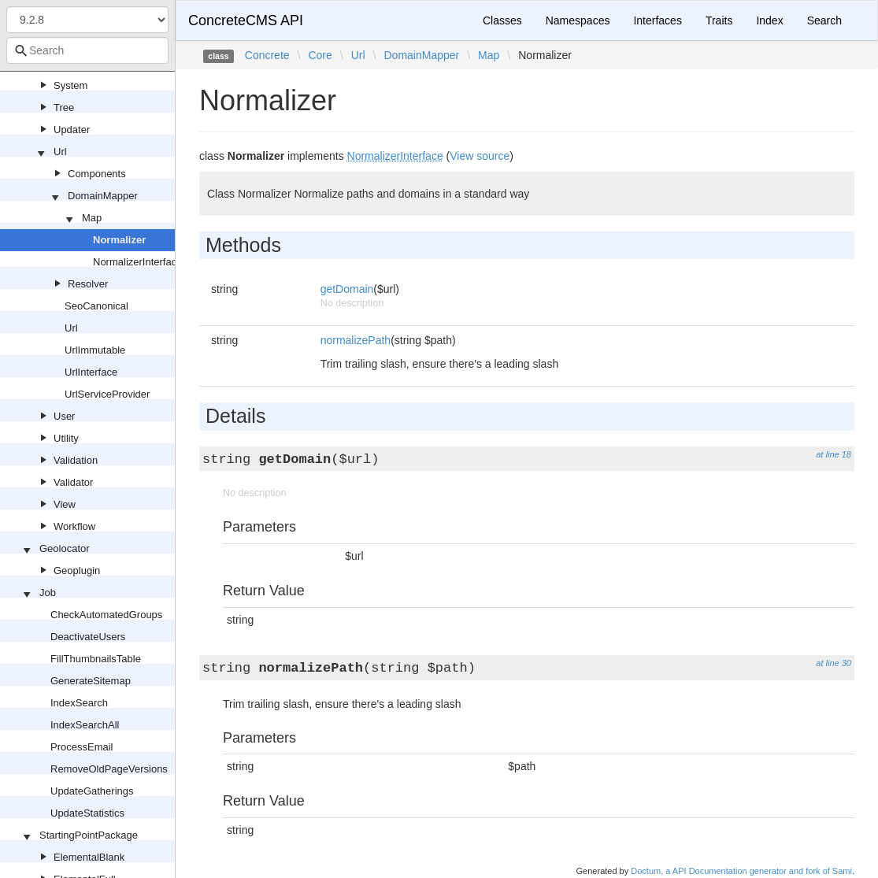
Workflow (74, 526)
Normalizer (119, 240)
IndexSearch (79, 703)
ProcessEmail (81, 747)
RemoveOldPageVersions (109, 769)
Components (97, 174)
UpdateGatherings (92, 791)
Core (320, 55)
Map (92, 218)
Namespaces (578, 20)
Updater (72, 129)
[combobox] (87, 50)
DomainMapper (103, 196)
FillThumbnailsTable (95, 659)
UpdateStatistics (87, 813)
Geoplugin (77, 570)
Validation (76, 460)
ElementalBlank (89, 857)
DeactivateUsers (87, 637)
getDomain (347, 289)
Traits (719, 20)
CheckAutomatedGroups (106, 615)
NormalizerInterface (137, 262)
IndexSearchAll (84, 725)
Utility (66, 438)
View (65, 504)
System (70, 85)
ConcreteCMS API (245, 20)
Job (47, 592)
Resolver (88, 284)
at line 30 (833, 663)
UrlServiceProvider (107, 394)
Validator (73, 482)
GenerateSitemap (90, 681)
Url (60, 151)
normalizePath (355, 340)
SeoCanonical (96, 306)
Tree (64, 107)
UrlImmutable (95, 350)
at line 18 (833, 454)
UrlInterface (91, 372)
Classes (502, 20)
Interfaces (657, 20)
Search (824, 20)
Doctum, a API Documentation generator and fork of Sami (741, 871)
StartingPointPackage (88, 835)
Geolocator (64, 548)
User (64, 416)
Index (769, 20)
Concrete (267, 55)
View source (479, 156)
